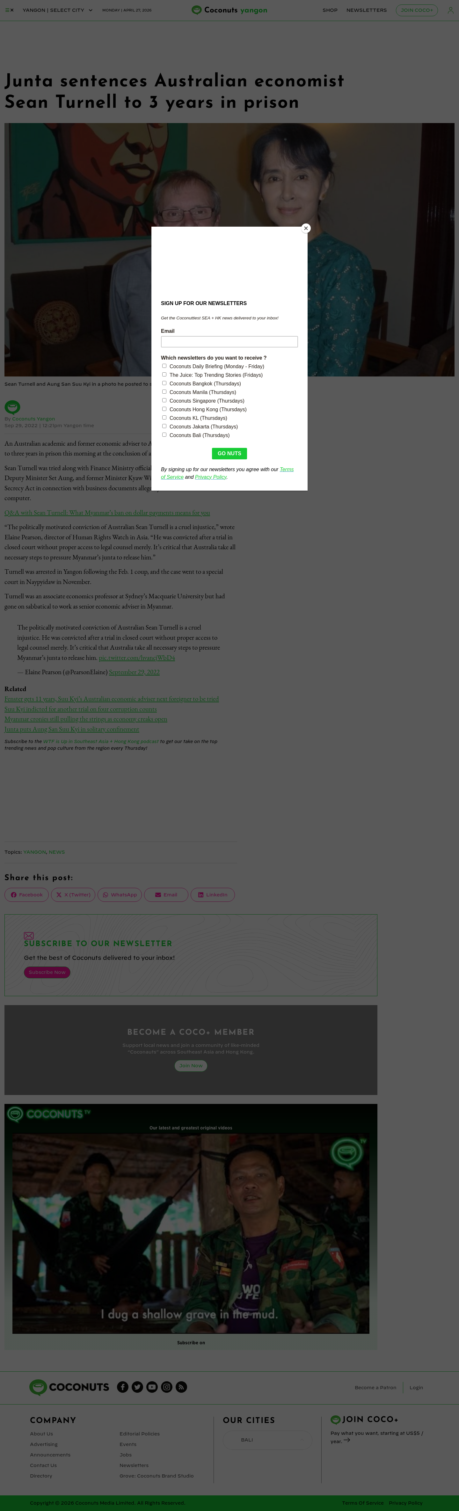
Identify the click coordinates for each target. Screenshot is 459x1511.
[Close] (306, 228)
